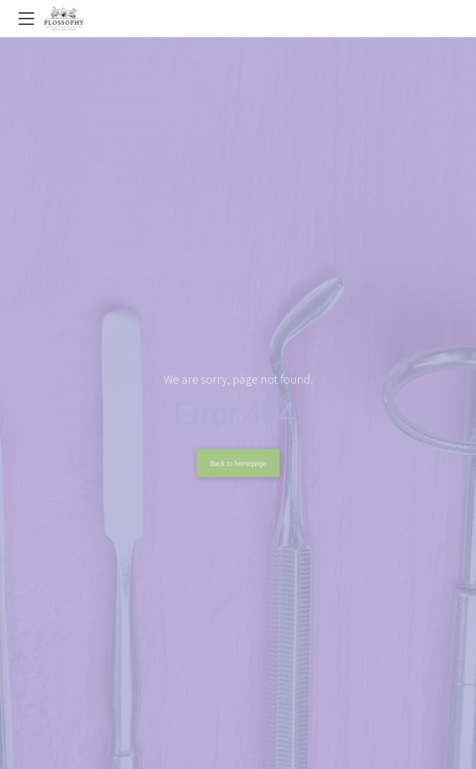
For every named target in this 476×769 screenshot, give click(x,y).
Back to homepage (238, 463)
